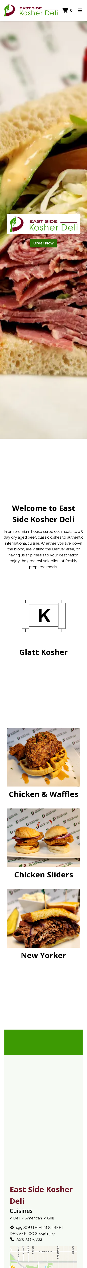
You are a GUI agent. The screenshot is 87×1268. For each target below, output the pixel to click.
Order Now (43, 243)
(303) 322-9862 (26, 1239)
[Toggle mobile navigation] (80, 10)
